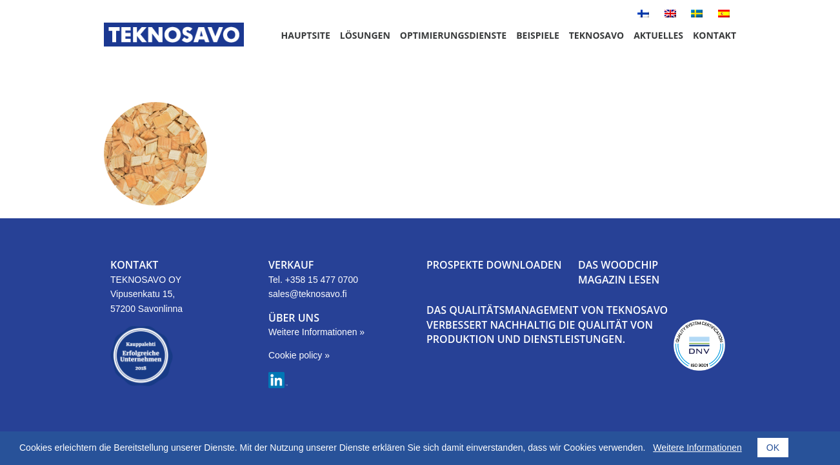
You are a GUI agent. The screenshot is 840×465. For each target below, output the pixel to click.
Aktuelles (658, 35)
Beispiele (537, 35)
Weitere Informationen (697, 447)
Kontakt (714, 35)
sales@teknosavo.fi (307, 294)
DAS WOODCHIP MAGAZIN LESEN (618, 272)
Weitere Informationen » (316, 332)
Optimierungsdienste (453, 35)
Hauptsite (305, 35)
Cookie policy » (299, 355)
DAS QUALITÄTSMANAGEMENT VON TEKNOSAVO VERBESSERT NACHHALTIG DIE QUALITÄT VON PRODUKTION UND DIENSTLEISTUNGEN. (547, 324)
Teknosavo (596, 35)
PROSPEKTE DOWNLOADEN (494, 265)
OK (772, 447)
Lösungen (365, 35)
